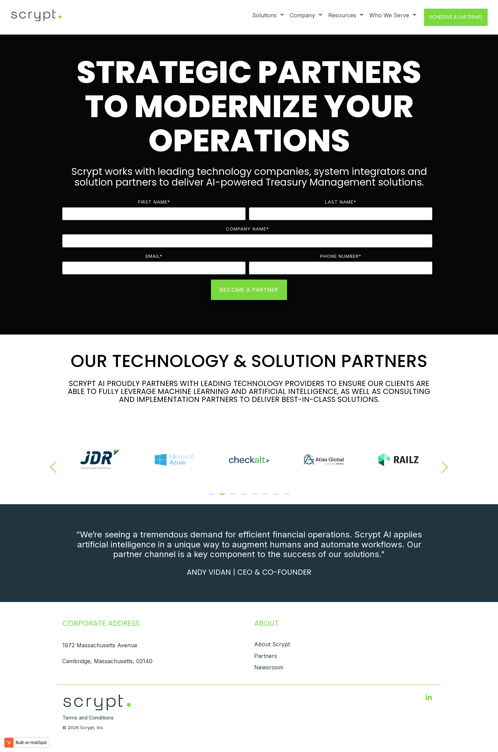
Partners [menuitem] (265, 656)
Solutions (268, 15)
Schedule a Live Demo (455, 16)
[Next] (442, 467)
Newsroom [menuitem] (268, 667)
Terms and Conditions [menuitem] (88, 718)
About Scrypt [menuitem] (272, 644)
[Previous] (56, 467)
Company (306, 15)
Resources (346, 15)
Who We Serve (393, 15)
